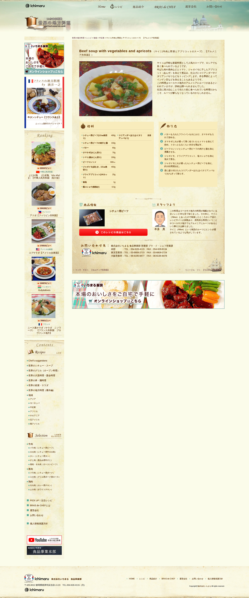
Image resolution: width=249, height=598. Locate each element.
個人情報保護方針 (39, 523)
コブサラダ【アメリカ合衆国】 (44, 253)
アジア (33, 399)
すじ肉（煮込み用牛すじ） (41, 460)
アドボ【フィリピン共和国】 (44, 215)
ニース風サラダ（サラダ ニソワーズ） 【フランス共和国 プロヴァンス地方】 (44, 330)
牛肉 (30, 444)
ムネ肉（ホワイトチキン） (41, 489)
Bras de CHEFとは (163, 6)
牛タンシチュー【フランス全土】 (44, 117)
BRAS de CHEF (168, 579)
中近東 (33, 407)
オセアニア (35, 415)
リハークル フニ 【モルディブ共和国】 (204, 270)
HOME (132, 579)
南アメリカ (35, 424)
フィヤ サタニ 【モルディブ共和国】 (91, 270)
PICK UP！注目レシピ (41, 500)
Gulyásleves (44, 290)
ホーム (100, 6)
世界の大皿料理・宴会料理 (41, 375)
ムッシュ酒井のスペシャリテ (47, 123)
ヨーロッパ (35, 403)
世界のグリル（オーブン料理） (44, 370)
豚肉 (30, 469)
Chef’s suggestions (37, 360)
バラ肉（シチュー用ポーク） (42, 473)
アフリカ (34, 411)
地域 (30, 395)
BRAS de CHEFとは (40, 505)
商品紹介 (137, 6)
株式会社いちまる (204, 586)
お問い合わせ (213, 6)
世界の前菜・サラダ (38, 385)
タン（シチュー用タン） (40, 456)
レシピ (117, 6)
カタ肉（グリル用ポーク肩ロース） (45, 477)
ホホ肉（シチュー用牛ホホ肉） (43, 452)
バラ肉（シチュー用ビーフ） (42, 448)
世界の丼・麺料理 (37, 380)
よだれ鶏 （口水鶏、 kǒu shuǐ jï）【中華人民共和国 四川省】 (44, 176)
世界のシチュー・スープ (40, 365)
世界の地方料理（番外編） (41, 390)
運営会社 (189, 6)
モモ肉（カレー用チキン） (41, 485)
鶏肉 (30, 481)
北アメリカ (35, 420)
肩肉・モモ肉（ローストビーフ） (44, 464)
